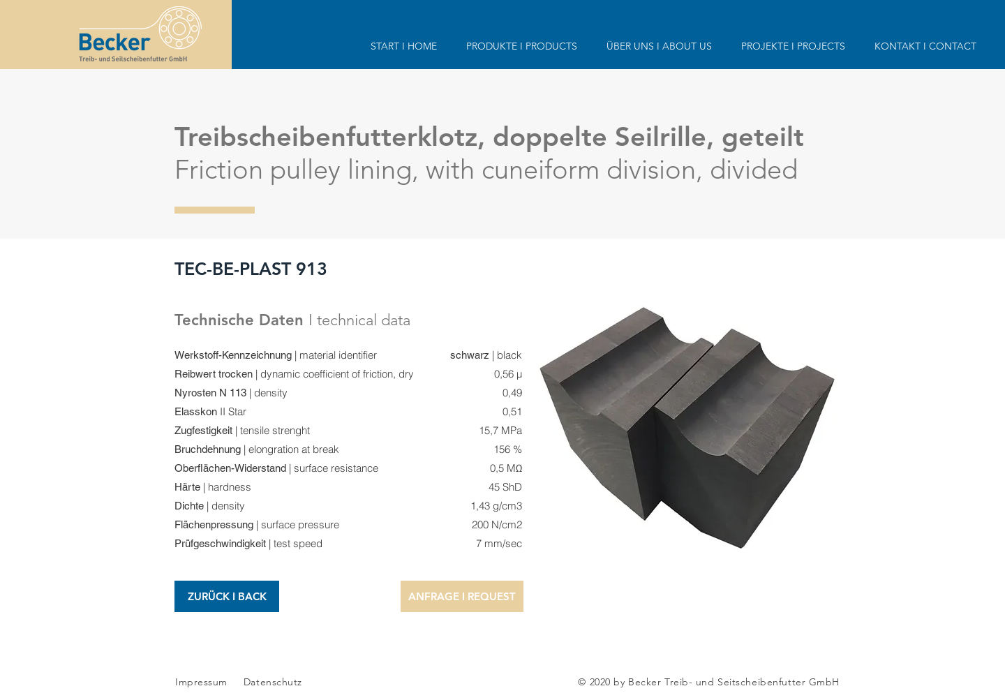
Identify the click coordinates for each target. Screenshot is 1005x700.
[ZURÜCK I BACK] (226, 596)
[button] (462, 596)
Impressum (201, 682)
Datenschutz (273, 682)
